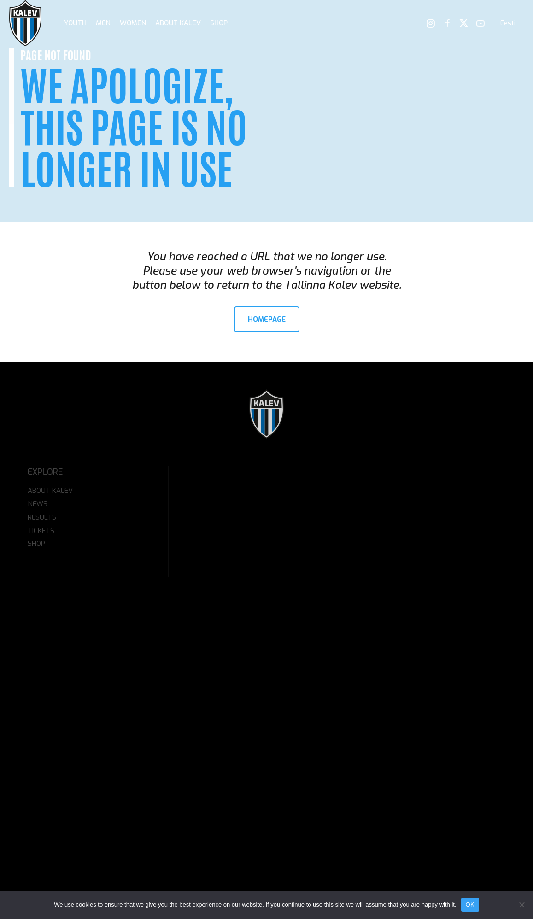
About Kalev (178, 23)
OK (470, 904)
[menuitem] (508, 23)
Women (133, 23)
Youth (75, 23)
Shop (219, 23)
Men (103, 23)
